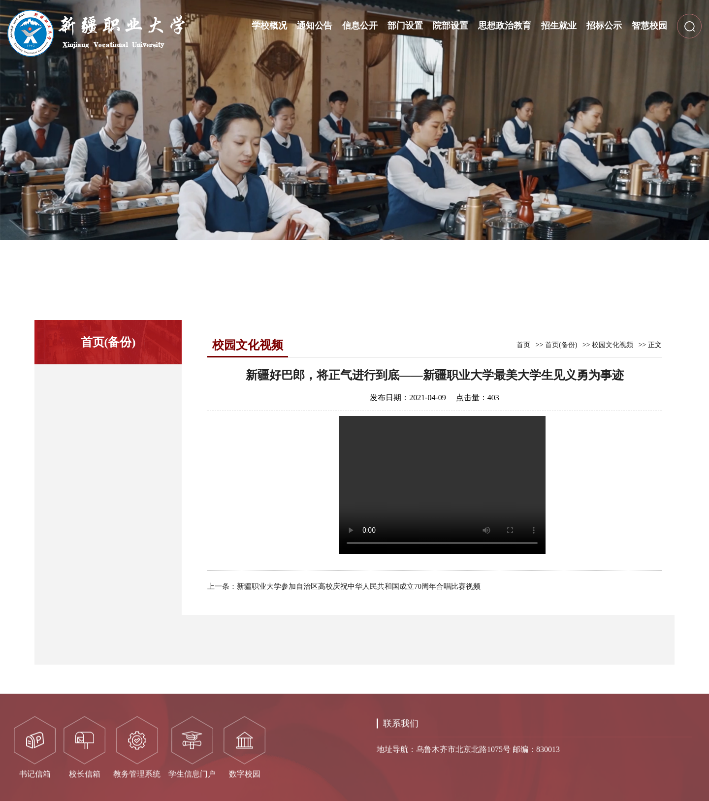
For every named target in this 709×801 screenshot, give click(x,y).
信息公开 (360, 26)
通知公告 (314, 26)
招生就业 (559, 26)
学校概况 (269, 26)
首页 (523, 345)
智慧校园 (649, 26)
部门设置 (405, 26)
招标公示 (604, 26)
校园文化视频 (612, 345)
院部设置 (450, 26)
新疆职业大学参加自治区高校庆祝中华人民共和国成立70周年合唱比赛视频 (359, 586)
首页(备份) (561, 345)
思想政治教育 (504, 26)
